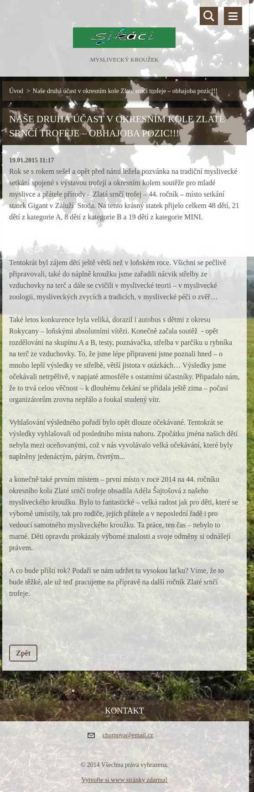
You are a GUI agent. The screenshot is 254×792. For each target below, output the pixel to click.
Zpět (23, 653)
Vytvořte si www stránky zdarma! (124, 779)
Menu (233, 16)
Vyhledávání (209, 16)
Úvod (16, 91)
